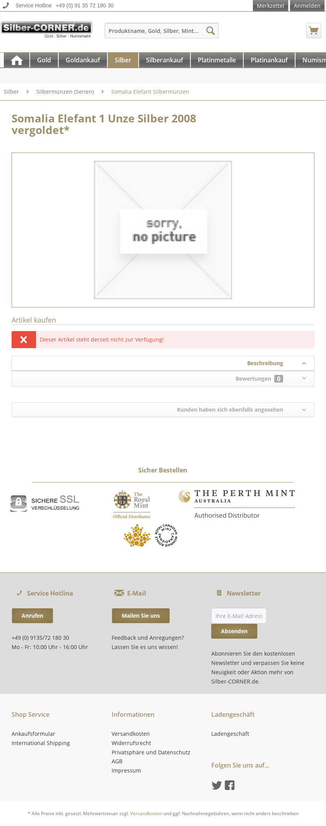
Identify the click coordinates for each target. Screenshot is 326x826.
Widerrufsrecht (131, 743)
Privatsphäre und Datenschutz (151, 752)
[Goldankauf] (83, 60)
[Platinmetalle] (217, 60)
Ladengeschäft (230, 733)
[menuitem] (162, 34)
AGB (117, 761)
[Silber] (123, 60)
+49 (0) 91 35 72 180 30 (85, 5)
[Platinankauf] (269, 60)
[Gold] (44, 60)
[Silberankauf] (164, 60)
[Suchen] (210, 30)
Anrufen (32, 615)
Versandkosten (131, 733)
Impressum (126, 770)
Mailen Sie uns (141, 615)
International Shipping (41, 743)
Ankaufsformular (33, 733)
